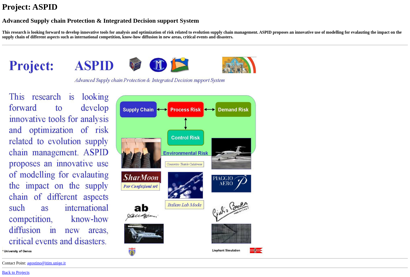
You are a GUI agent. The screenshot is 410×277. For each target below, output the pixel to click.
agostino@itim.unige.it (46, 263)
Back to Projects (16, 272)
